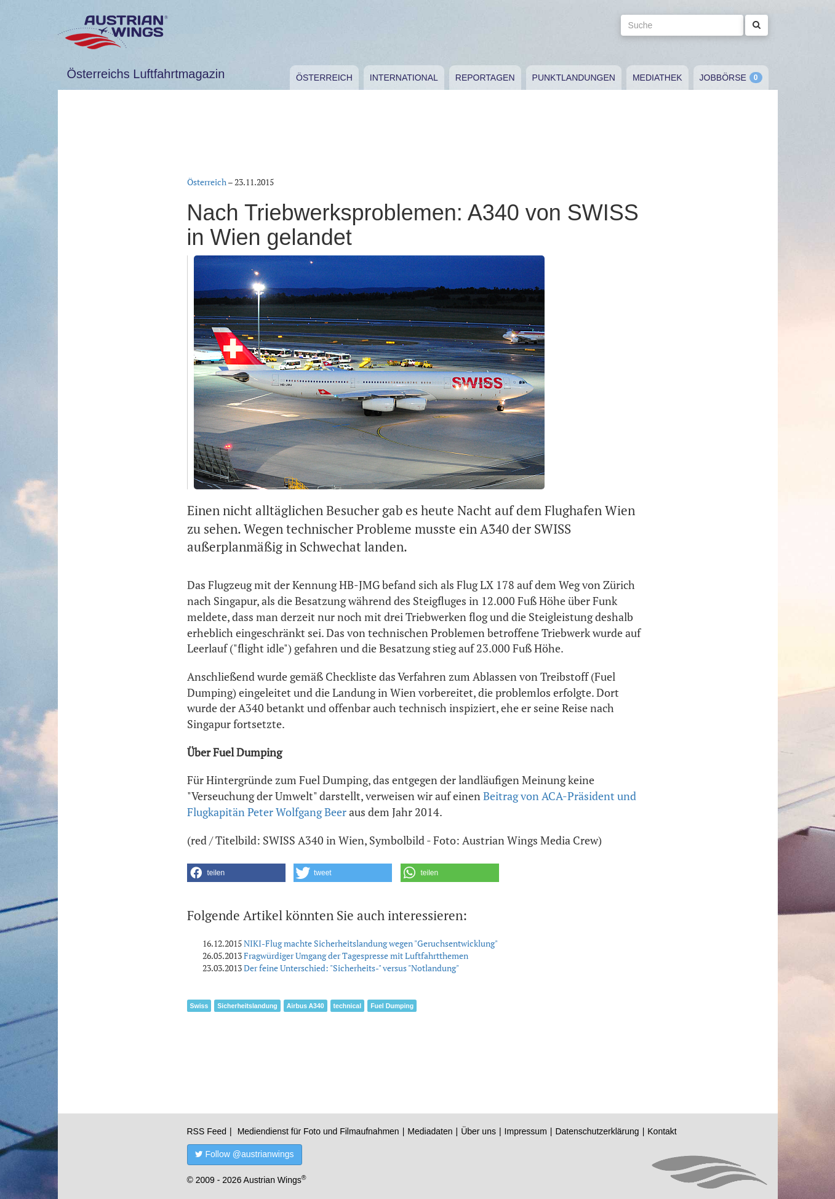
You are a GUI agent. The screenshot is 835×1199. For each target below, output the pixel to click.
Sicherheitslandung (247, 1005)
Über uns (478, 1131)
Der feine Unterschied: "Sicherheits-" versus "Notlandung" (351, 968)
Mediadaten (429, 1131)
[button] (236, 873)
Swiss (199, 1005)
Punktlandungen (573, 77)
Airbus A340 (305, 1005)
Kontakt (661, 1131)
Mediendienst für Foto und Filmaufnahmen (318, 1131)
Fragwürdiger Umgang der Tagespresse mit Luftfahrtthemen (356, 955)
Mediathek (657, 77)
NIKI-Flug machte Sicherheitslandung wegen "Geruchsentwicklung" (371, 943)
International (404, 77)
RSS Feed (207, 1131)
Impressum (526, 1131)
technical (348, 1005)
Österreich (324, 77)
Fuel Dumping (392, 1005)
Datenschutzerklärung (597, 1131)
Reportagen (485, 77)
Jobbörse (723, 77)
